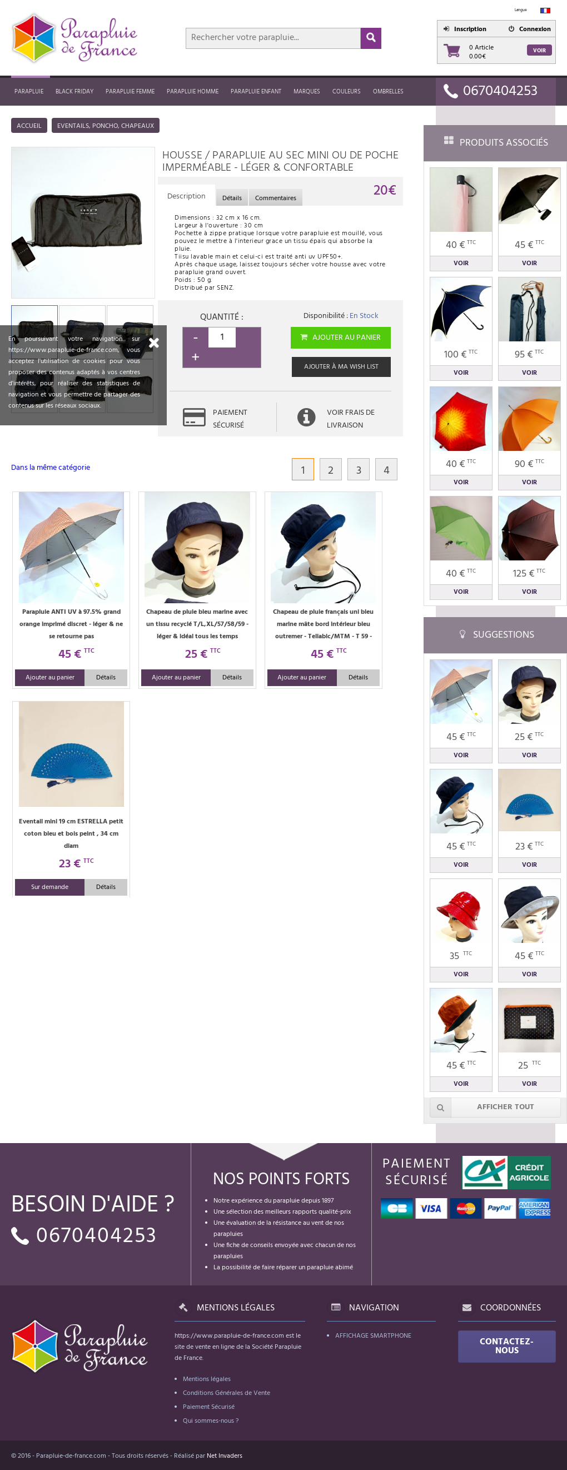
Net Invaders (224, 1456)
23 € (529, 847)
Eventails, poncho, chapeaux (105, 126)
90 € (529, 464)
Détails (106, 677)
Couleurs (346, 92)
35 (461, 956)
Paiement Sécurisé (209, 1407)
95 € (529, 355)
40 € (461, 245)
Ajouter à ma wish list (341, 367)
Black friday (74, 92)
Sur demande (49, 887)
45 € (529, 245)
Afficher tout (482, 1107)
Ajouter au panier (340, 337)
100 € (461, 355)
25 (529, 1066)
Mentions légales (207, 1379)
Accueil (29, 126)
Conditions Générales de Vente (226, 1393)
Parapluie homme (192, 92)
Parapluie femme (130, 92)
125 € (529, 574)
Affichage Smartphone (373, 1336)
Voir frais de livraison (351, 419)
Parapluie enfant (256, 92)
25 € (529, 737)
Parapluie (28, 92)
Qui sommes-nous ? (210, 1421)
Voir (539, 50)
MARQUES (307, 92)
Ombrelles (388, 92)
